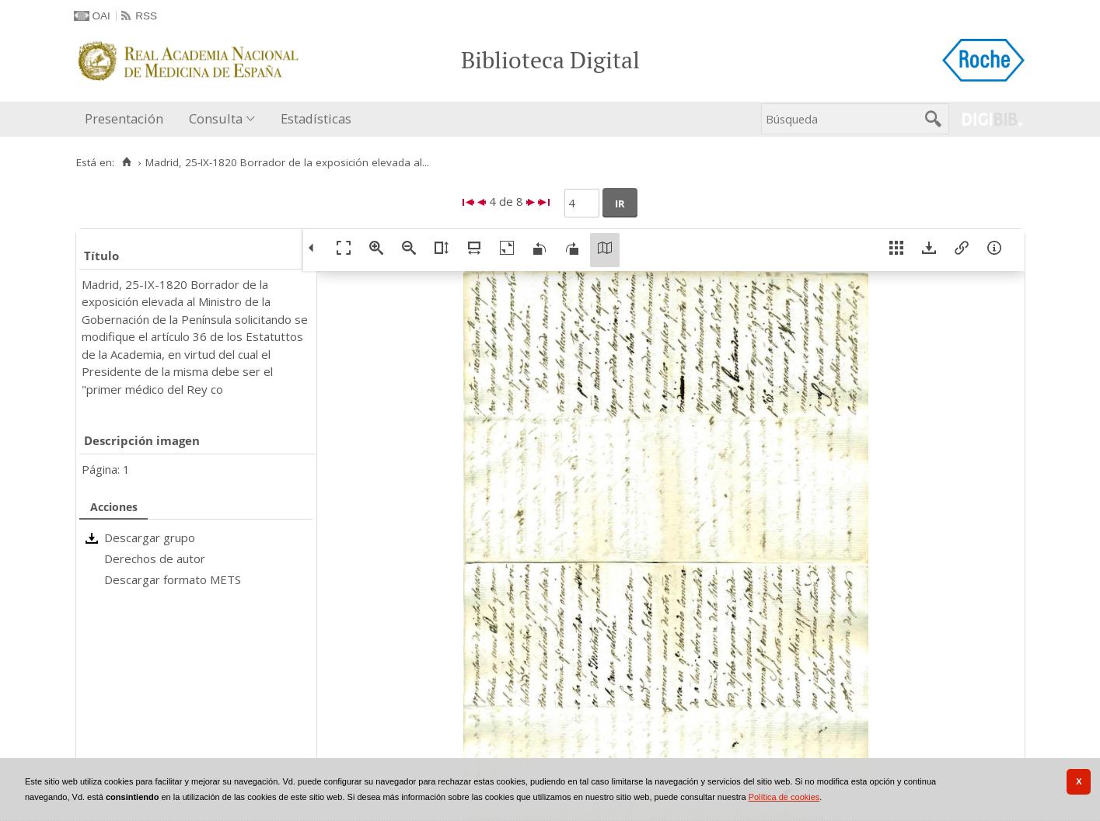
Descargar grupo (149, 537)
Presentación (124, 118)
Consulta (216, 118)
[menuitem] (127, 119)
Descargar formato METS (172, 579)
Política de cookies (784, 797)
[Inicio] (127, 162)
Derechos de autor (154, 558)
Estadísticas (316, 118)
